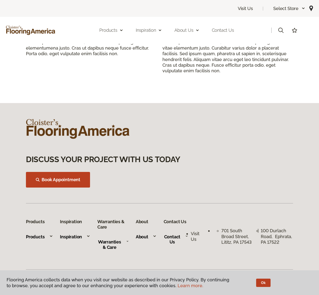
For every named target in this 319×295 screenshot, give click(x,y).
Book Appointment (58, 179)
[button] (289, 8)
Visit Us (245, 8)
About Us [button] (186, 30)
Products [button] (111, 30)
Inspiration (75, 236)
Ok (263, 283)
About (146, 236)
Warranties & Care (113, 244)
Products (39, 236)
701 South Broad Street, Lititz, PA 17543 (236, 236)
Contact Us (223, 30)
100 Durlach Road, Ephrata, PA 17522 (276, 236)
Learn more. (190, 285)
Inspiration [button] (149, 30)
